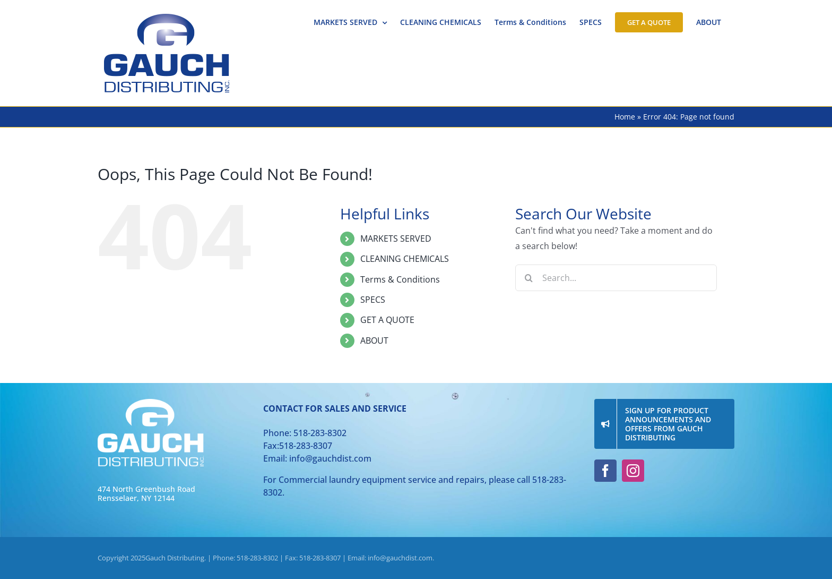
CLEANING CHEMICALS (404, 259)
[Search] (528, 278)
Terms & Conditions (400, 279)
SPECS (372, 299)
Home (624, 117)
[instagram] (633, 470)
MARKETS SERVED (395, 238)
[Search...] (616, 278)
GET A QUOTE (387, 320)
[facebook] (605, 470)
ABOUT (374, 340)
